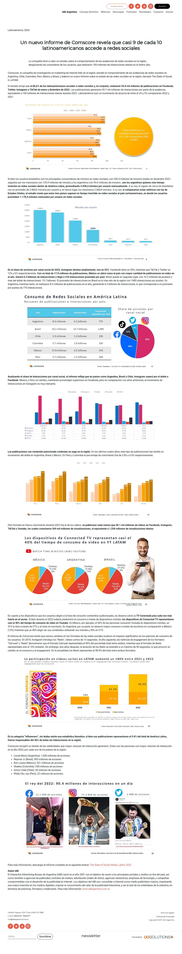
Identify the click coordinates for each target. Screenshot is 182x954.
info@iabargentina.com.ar (18, 919)
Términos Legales (167, 913)
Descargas (118, 11)
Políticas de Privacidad (165, 916)
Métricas (105, 11)
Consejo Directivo (88, 11)
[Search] (22, 936)
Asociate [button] (162, 6)
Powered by (153, 937)
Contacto (158, 11)
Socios (169, 11)
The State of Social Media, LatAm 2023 (110, 864)
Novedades (145, 11)
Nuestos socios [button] (117, 6)
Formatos (132, 11)
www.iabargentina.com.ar (96, 888)
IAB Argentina (69, 11)
